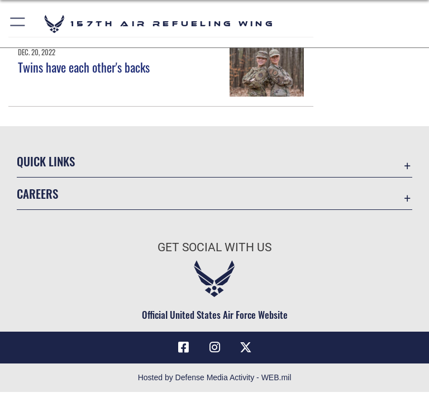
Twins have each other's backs (84, 67)
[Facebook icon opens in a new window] (183, 347)
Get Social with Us (214, 247)
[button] (18, 23)
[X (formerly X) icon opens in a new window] (245, 347)
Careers (37, 193)
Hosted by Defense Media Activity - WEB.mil (215, 377)
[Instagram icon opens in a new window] (214, 347)
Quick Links (46, 161)
